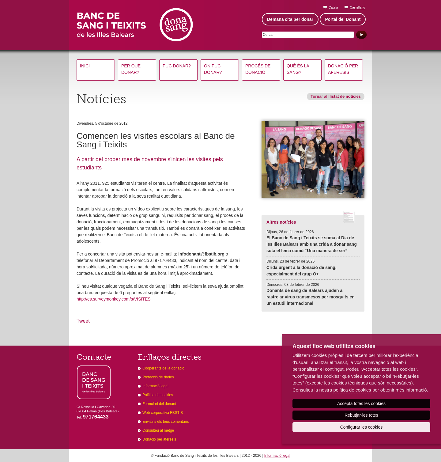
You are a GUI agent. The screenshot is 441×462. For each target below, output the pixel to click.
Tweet (83, 321)
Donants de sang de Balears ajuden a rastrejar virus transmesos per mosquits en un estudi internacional (310, 297)
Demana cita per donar (290, 19)
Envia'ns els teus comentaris (165, 421)
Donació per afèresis (343, 69)
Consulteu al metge (158, 430)
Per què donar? (131, 69)
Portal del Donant (342, 19)
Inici (85, 65)
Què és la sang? (298, 69)
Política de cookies (157, 395)
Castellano (357, 7)
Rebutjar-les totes (361, 415)
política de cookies (352, 389)
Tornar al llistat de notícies (336, 96)
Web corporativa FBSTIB (162, 413)
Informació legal (155, 386)
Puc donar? (177, 65)
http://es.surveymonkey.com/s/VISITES (114, 299)
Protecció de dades (158, 377)
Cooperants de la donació (163, 368)
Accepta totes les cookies (361, 403)
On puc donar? (213, 69)
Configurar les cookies (361, 427)
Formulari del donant (159, 404)
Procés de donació (257, 69)
